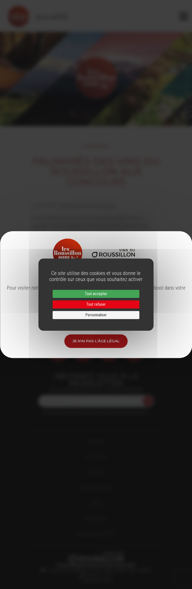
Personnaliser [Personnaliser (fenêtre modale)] (96, 315)
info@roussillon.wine (96, 580)
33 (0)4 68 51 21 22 (97, 575)
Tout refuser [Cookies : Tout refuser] (96, 304)
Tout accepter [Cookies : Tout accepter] (96, 293)
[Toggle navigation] (184, 16)
